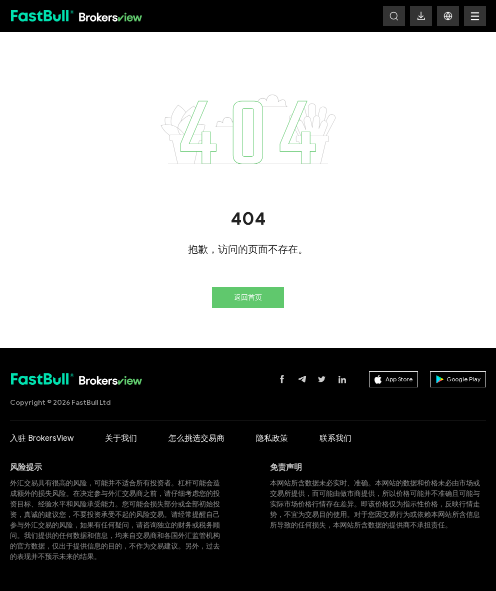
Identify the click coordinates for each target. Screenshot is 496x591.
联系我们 (336, 438)
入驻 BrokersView (42, 438)
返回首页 (248, 297)
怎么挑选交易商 (196, 438)
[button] (448, 16)
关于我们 (121, 438)
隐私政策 (272, 438)
